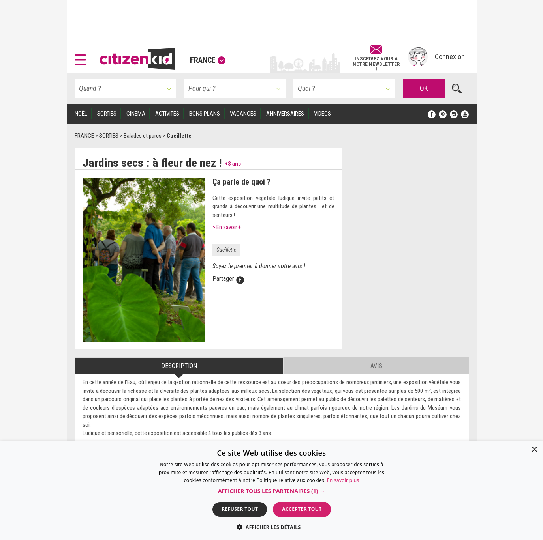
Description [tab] (179, 366)
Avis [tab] (376, 366)
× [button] (534, 450)
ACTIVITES (167, 113)
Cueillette (226, 250)
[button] (82, 57)
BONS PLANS (204, 113)
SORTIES (106, 113)
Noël (81, 113)
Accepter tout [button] (301, 509)
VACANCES (243, 113)
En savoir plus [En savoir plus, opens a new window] (343, 480)
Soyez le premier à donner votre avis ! (258, 266)
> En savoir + (226, 227)
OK (424, 88)
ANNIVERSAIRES (285, 113)
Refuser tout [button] (240, 509)
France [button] (207, 60)
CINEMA (135, 113)
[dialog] (271, 490)
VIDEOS (322, 113)
